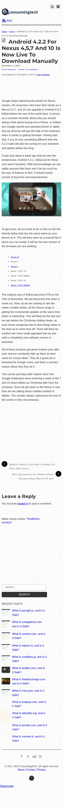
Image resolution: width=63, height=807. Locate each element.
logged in (22, 503)
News (11, 31)
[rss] (40, 756)
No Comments (32, 69)
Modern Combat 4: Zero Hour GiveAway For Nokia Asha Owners (28, 466)
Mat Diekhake (10, 69)
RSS (9, 20)
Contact (30, 769)
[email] (34, 756)
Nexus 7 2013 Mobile (20, 285)
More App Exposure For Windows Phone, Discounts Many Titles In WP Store (36, 476)
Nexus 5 (14, 266)
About (21, 769)
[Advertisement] (31, 87)
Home (4, 31)
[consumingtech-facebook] (21, 756)
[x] (28, 756)
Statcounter (7, 786)
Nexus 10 (15, 257)
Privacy (41, 769)
